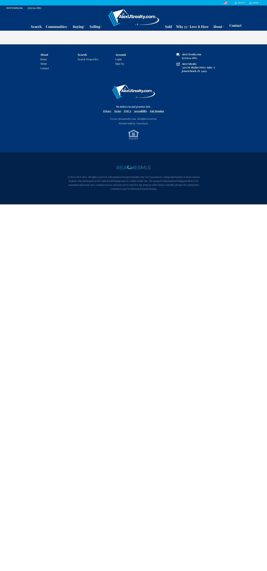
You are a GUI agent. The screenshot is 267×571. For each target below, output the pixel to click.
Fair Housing (157, 111)
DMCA (127, 111)
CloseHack (142, 123)
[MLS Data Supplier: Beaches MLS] (133, 167)
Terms (117, 111)
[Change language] (227, 2)
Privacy (107, 111)
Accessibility (140, 111)
